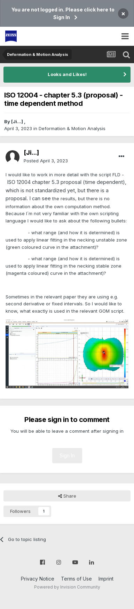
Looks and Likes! (67, 74)
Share (67, 496)
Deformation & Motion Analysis (72, 128)
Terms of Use (76, 579)
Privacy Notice (37, 579)
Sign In (67, 455)
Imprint (105, 579)
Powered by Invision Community (67, 587)
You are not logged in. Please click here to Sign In (63, 13)
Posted (46, 160)
